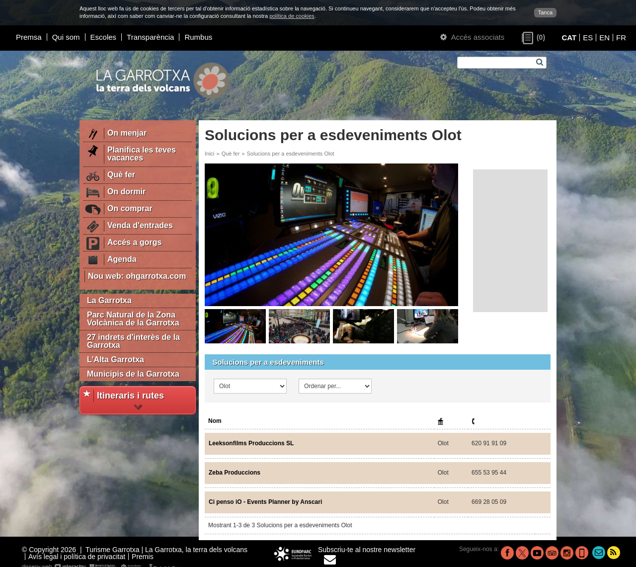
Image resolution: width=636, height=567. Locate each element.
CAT (568, 37)
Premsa (29, 37)
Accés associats (472, 37)
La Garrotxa (109, 300)
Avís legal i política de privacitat (76, 557)
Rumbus (198, 37)
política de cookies (292, 16)
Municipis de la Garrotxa (133, 374)
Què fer (231, 154)
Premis (143, 557)
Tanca (545, 12)
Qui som (66, 37)
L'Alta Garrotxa (115, 359)
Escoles (103, 37)
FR (621, 37)
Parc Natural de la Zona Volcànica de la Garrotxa (133, 319)
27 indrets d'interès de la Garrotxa (133, 341)
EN (604, 37)
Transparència (150, 37)
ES (588, 37)
